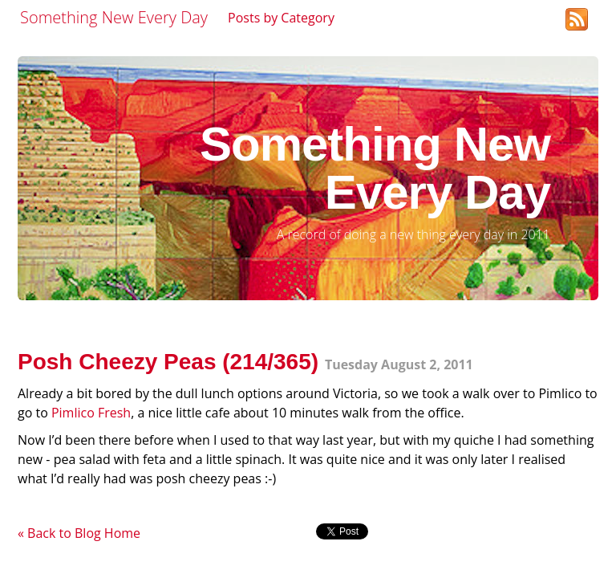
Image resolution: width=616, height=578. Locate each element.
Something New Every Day (114, 17)
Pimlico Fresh (91, 412)
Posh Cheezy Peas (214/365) (168, 361)
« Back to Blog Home (79, 533)
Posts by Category (281, 17)
